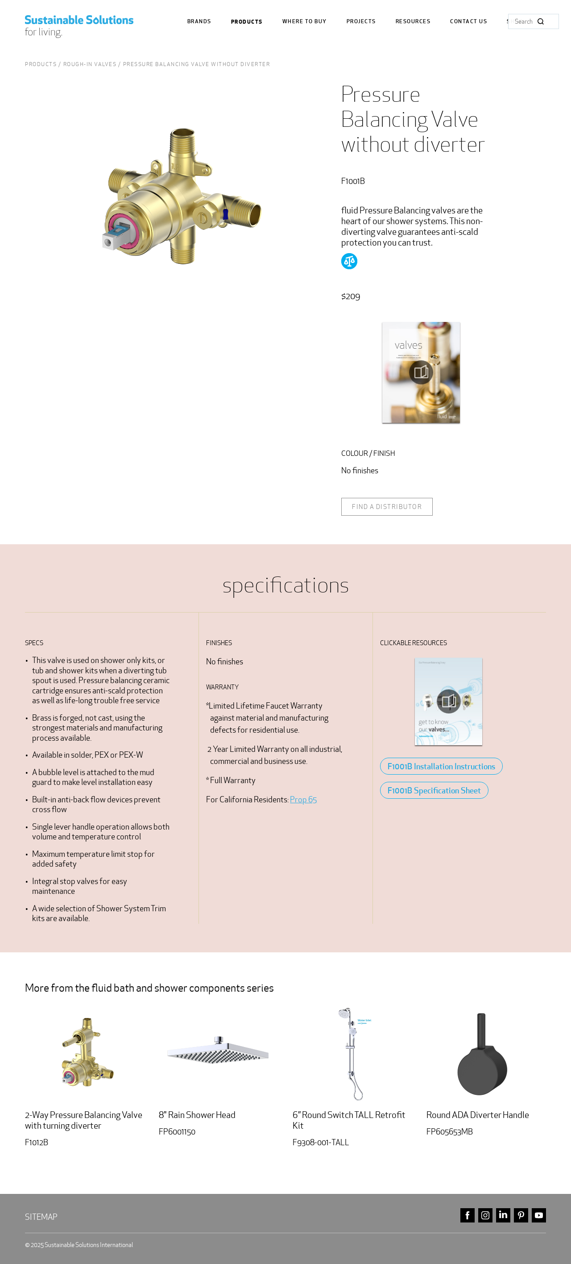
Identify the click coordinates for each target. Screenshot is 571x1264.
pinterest (521, 1215)
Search (540, 21)
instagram (485, 1215)
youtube (539, 1215)
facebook (467, 1215)
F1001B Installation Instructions (441, 766)
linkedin (503, 1215)
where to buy (304, 22)
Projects (361, 22)
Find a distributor (387, 507)
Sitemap (41, 1217)
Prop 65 (303, 799)
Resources (413, 22)
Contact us (468, 22)
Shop (515, 22)
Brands (199, 22)
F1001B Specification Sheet (434, 790)
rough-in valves (90, 64)
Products (247, 22)
